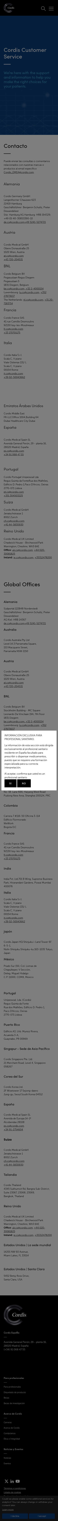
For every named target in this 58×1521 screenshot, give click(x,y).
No (24, 783)
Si (10, 783)
